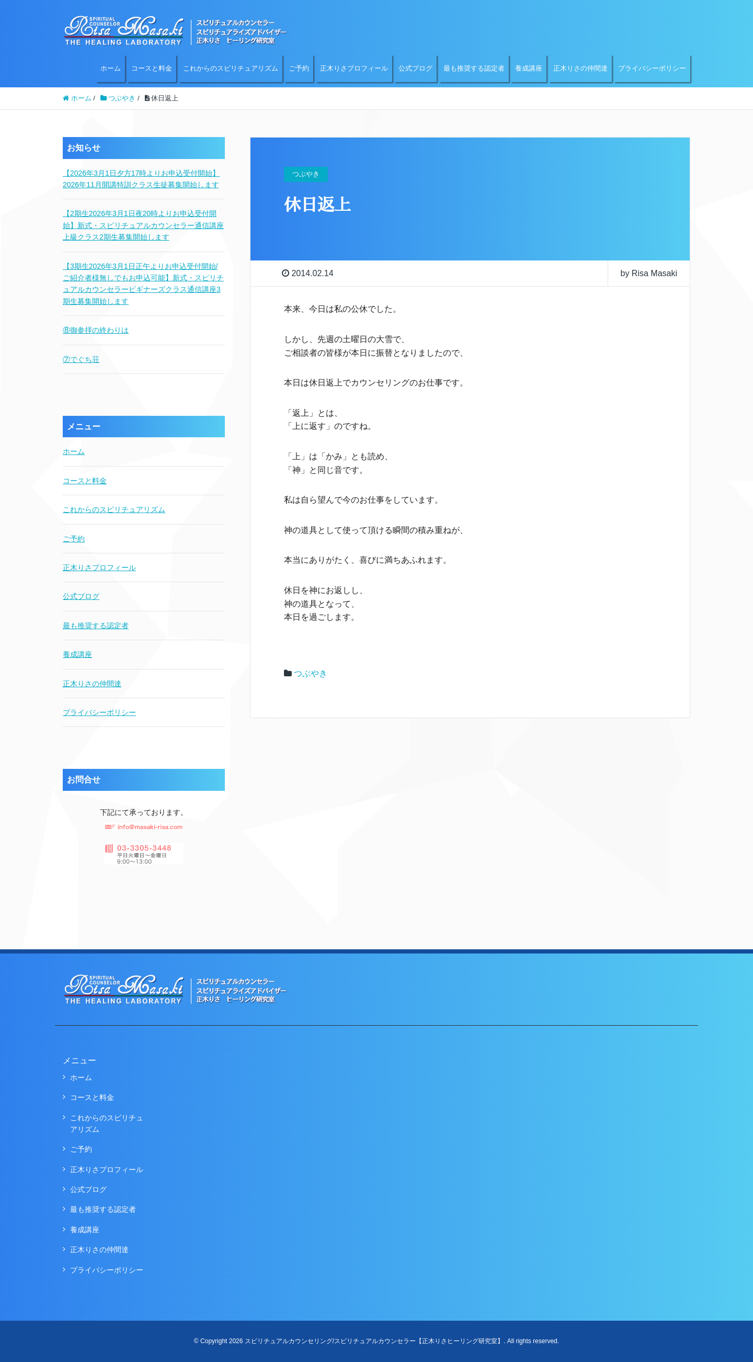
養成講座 (528, 68)
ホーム (110, 68)
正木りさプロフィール (354, 68)
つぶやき (310, 673)
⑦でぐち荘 (81, 359)
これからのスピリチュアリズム (230, 68)
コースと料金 (151, 68)
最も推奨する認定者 (474, 68)
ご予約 (299, 68)
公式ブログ (415, 68)
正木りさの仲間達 (580, 68)
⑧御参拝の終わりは (96, 330)
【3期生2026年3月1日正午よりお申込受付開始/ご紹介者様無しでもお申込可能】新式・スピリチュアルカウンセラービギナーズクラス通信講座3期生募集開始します (143, 283)
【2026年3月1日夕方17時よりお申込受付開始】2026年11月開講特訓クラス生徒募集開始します (141, 179)
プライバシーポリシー (652, 68)
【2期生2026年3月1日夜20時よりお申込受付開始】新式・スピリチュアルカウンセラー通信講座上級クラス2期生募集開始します (143, 225)
